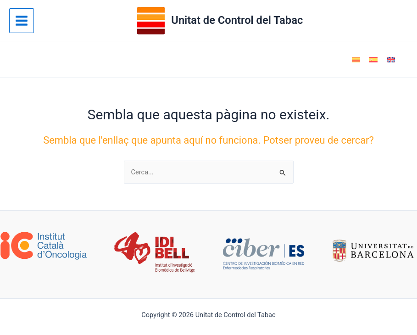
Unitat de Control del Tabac (237, 20)
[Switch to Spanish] (373, 60)
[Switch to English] (391, 60)
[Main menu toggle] (21, 20)
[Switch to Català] (356, 60)
